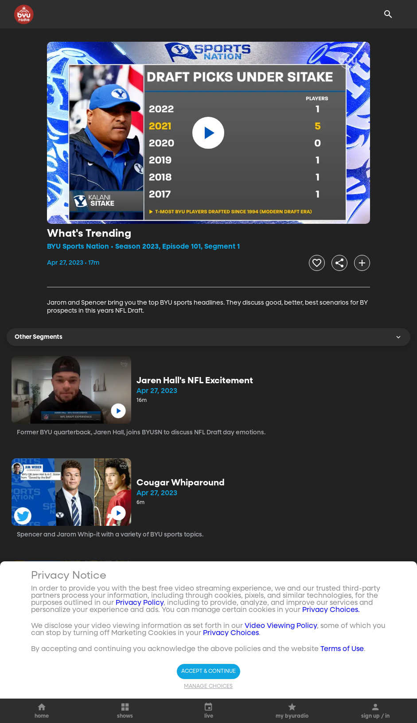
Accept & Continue (208, 671)
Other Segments (208, 337)
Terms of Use (342, 649)
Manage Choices (208, 686)
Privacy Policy (140, 603)
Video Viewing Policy (281, 626)
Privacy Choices (231, 633)
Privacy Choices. (331, 610)
